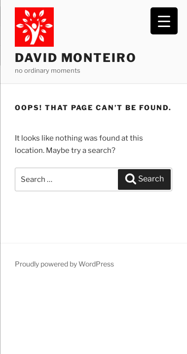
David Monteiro (76, 58)
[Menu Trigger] (164, 20)
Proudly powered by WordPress (64, 264)
